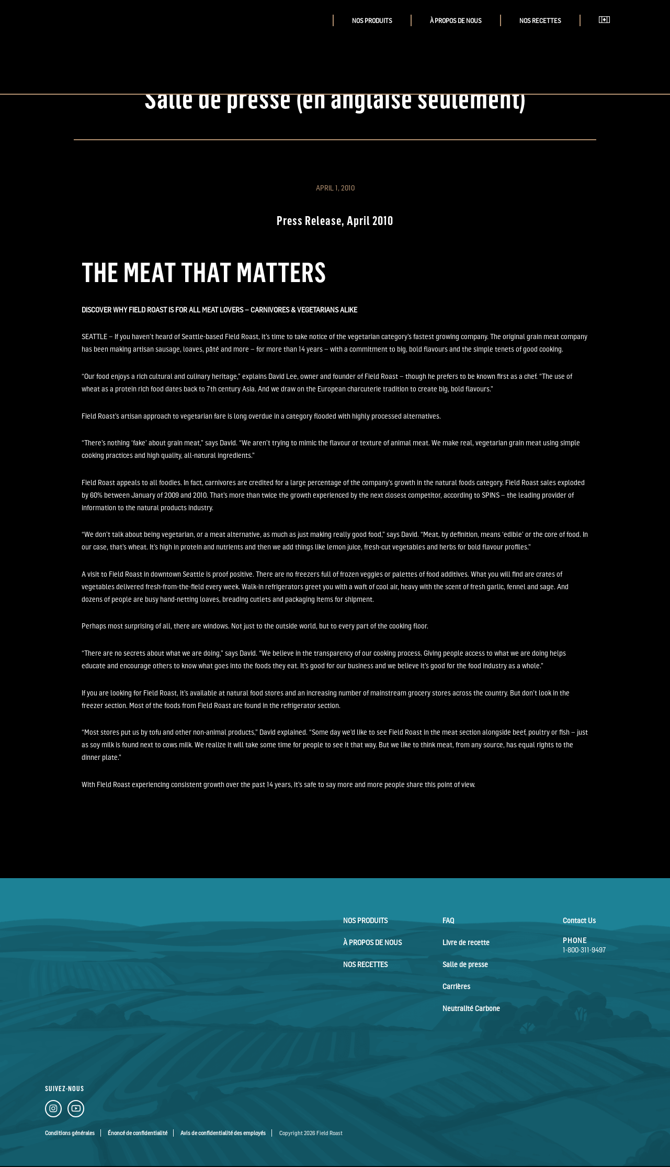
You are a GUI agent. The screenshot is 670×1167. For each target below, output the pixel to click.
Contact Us (579, 920)
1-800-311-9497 (584, 949)
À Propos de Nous (456, 21)
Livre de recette (466, 942)
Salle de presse (465, 964)
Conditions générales (70, 1133)
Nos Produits (372, 21)
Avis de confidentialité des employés (223, 1133)
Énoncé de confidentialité (137, 1133)
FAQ (448, 920)
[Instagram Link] (53, 1110)
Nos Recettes (540, 21)
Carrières (456, 986)
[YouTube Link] (75, 1110)
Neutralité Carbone (471, 1008)
